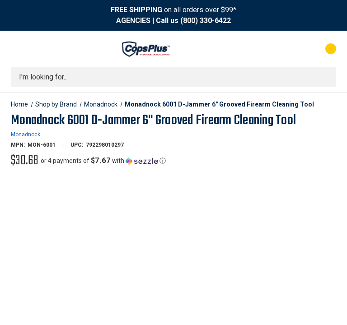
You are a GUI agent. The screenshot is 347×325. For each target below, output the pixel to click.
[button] (103, 160)
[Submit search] (326, 77)
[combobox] (173, 77)
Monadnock (25, 134)
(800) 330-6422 (205, 20)
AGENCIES (133, 20)
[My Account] (291, 48)
